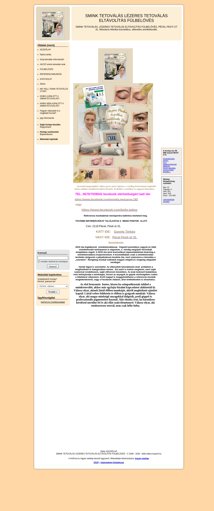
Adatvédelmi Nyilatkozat (112, 462)
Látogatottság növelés (169, 201)
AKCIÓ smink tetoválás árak (52, 64)
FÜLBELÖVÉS (46, 69)
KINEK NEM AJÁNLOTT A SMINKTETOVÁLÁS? (52, 104)
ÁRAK (43, 84)
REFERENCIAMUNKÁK (51, 74)
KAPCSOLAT (46, 79)
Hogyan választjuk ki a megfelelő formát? (50, 112)
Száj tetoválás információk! (52, 59)
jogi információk (47, 118)
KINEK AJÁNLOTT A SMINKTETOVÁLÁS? (49, 97)
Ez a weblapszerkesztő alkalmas (170, 164)
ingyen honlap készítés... (168, 171)
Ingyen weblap (142, 458)
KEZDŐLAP (45, 49)
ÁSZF (96, 462)
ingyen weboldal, (169, 168)
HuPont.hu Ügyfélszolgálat (53, 302)
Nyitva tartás (45, 54)
